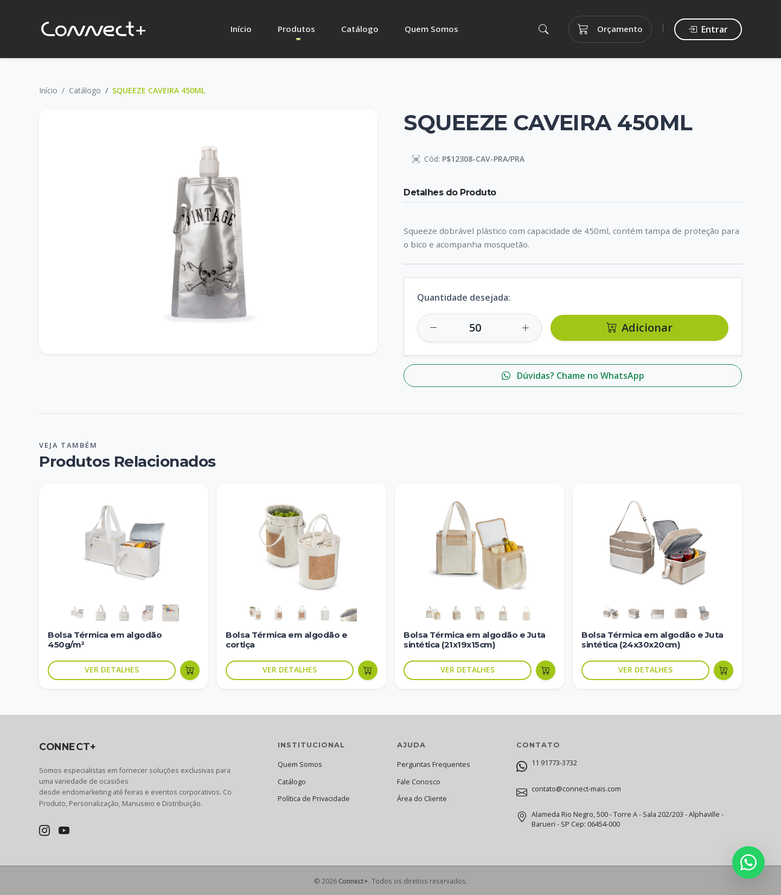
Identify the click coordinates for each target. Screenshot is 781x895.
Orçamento (610, 29)
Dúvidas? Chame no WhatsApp (573, 376)
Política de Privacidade (314, 798)
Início (241, 28)
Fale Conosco (418, 781)
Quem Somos (431, 28)
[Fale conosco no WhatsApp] (748, 862)
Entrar (708, 29)
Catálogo (360, 28)
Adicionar (639, 328)
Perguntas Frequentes (433, 764)
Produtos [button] (296, 28)
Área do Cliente (422, 798)
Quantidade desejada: (463, 297)
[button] (543, 29)
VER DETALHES (112, 669)
